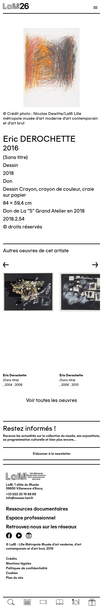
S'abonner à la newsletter (51, 454)
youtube (19, 536)
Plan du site (14, 578)
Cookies (12, 573)
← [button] (6, 265)
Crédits (11, 559)
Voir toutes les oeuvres (51, 400)
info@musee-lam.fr (19, 498)
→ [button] (95, 265)
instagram (29, 536)
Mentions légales (18, 563)
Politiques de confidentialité (26, 568)
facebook (9, 536)
